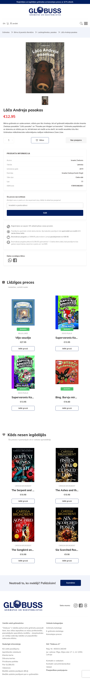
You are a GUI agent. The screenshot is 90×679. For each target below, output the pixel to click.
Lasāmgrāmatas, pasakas (47, 32)
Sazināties (70, 583)
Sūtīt (45, 213)
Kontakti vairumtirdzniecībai (58, 664)
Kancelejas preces (54, 634)
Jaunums (23, 329)
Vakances (6, 668)
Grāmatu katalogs (54, 628)
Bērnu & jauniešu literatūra (23, 32)
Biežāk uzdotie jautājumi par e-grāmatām (20, 674)
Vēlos (40, 140)
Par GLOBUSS (8, 664)
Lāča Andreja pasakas (69, 32)
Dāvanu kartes (8, 658)
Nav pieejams (76, 140)
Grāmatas (6, 32)
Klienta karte (7, 655)
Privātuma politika (10, 661)
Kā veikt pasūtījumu (10, 649)
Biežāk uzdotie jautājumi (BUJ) (15, 671)
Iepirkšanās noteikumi (11, 652)
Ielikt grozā (23, 349)
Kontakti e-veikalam (54, 660)
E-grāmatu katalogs (54, 631)
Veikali (49, 667)
